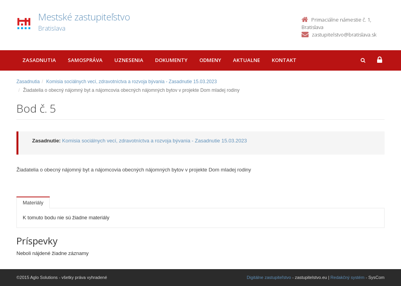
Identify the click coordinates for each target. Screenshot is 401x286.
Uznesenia (128, 60)
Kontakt (284, 60)
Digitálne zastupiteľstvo (269, 277)
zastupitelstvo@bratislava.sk (344, 34)
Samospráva (85, 60)
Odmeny (210, 60)
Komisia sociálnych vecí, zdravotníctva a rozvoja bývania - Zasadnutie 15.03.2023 (131, 81)
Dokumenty (171, 60)
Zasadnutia (39, 60)
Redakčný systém (348, 277)
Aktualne (246, 60)
